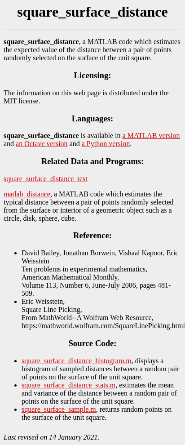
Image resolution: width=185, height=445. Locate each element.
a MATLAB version (151, 135)
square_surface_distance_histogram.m (77, 361)
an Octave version (42, 143)
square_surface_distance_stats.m (68, 385)
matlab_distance (27, 194)
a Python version (106, 143)
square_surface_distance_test (46, 178)
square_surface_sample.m (59, 409)
